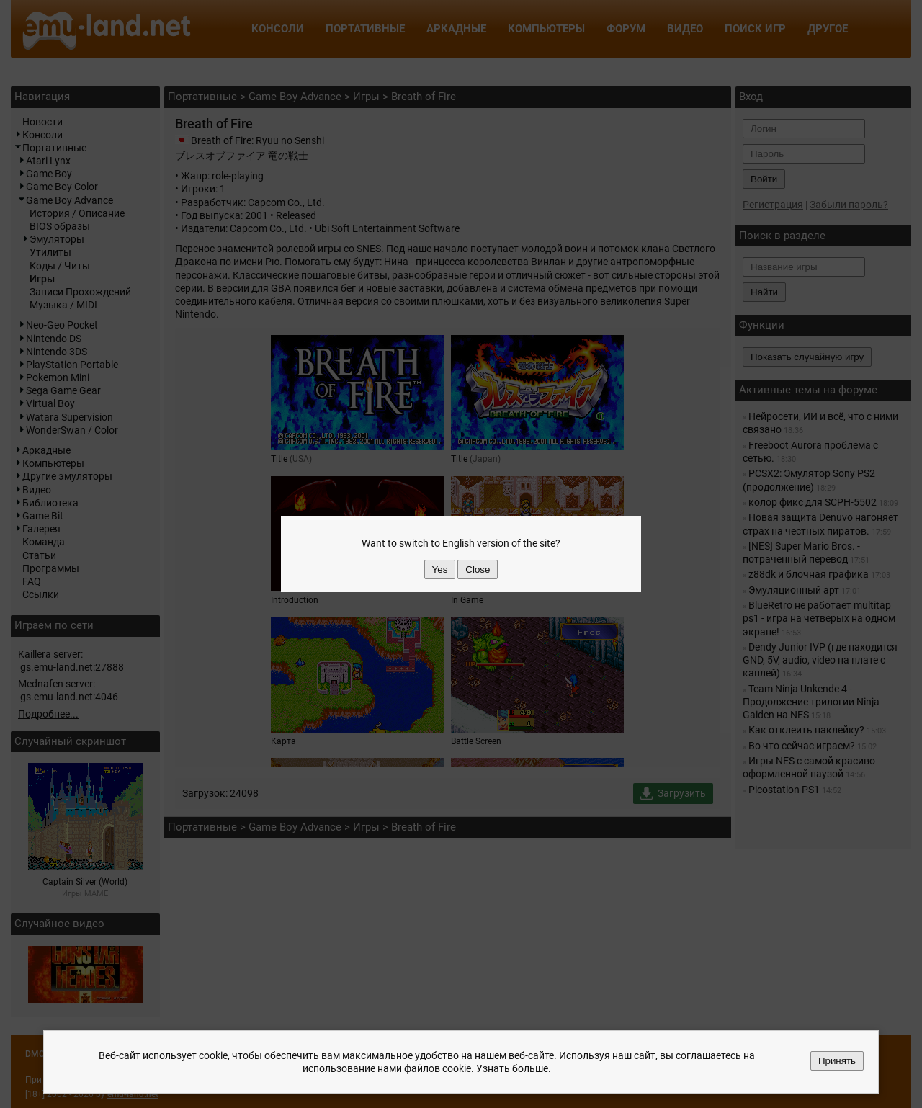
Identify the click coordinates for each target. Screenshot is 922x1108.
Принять (837, 1060)
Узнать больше (512, 1068)
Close (477, 569)
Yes (440, 569)
